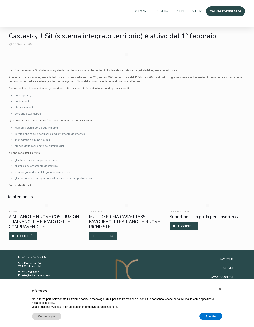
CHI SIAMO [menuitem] (133, 11)
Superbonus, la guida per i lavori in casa (207, 237)
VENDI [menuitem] (174, 11)
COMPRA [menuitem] (155, 11)
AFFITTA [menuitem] (193, 11)
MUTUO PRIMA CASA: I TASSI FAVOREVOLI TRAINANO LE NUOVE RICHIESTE (124, 242)
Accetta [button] (211, 316)
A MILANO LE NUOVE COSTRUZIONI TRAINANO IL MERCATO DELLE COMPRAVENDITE (44, 242)
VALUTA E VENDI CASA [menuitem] (224, 11)
